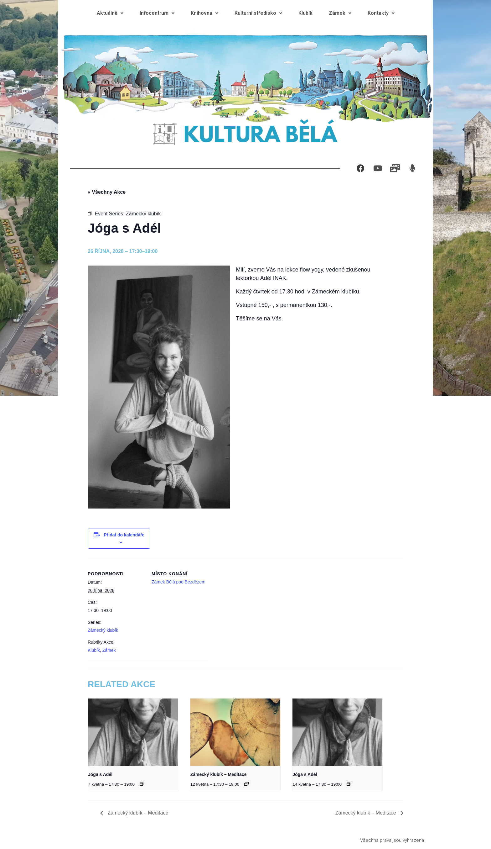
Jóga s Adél (100, 774)
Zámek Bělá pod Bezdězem (178, 581)
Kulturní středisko (258, 13)
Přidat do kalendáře (124, 534)
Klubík (305, 13)
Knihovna (204, 13)
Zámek (340, 13)
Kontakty (381, 13)
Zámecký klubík (103, 630)
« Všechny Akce (107, 192)
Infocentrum (157, 13)
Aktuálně (110, 13)
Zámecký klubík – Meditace (218, 774)
